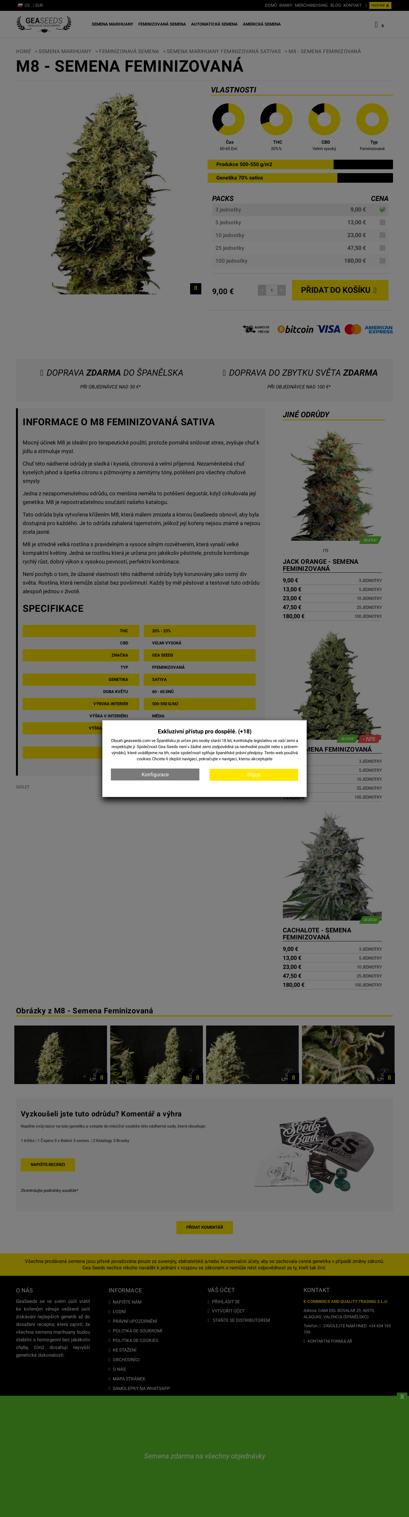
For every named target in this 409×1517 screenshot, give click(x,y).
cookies (144, 758)
